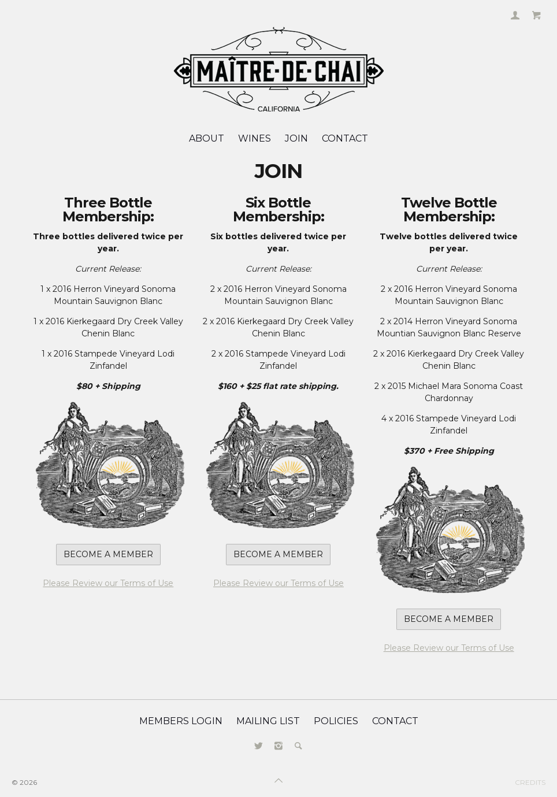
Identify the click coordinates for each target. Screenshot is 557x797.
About (206, 138)
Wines (254, 138)
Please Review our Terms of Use (108, 583)
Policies (336, 721)
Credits (530, 782)
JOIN (296, 138)
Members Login (180, 721)
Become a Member (108, 554)
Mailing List (268, 721)
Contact (345, 138)
